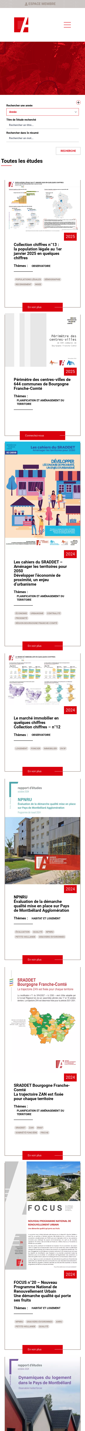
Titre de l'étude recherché (21, 119)
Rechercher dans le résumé (22, 132)
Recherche (68, 151)
